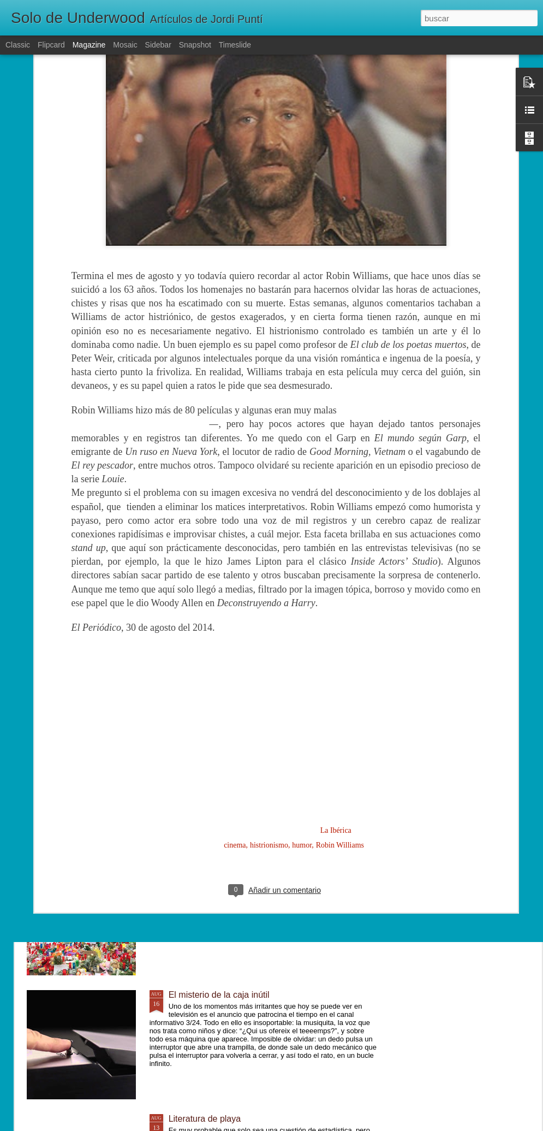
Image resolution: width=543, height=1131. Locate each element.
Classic (17, 44)
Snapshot (195, 44)
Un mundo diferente (207, 870)
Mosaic (125, 44)
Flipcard (51, 44)
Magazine (89, 44)
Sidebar (158, 44)
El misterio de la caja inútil (219, 994)
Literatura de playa (205, 1118)
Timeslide (235, 44)
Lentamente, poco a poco (218, 746)
